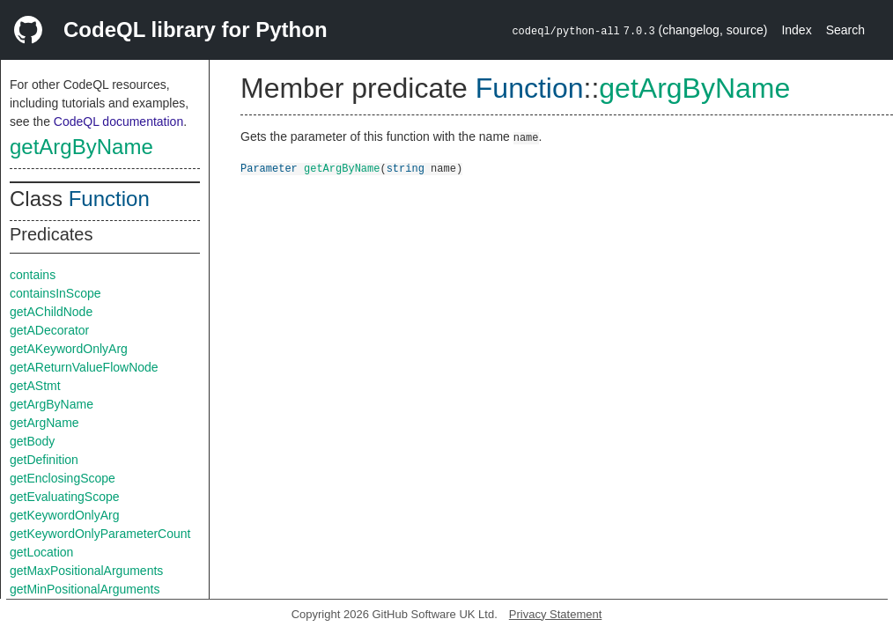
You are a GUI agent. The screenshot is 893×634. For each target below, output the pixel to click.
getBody (32, 441)
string (405, 167)
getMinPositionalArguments (84, 589)
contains (32, 275)
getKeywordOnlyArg (65, 515)
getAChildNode (51, 312)
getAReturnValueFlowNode (84, 367)
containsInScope (55, 293)
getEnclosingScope (62, 478)
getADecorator (49, 330)
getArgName (44, 423)
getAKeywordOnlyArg (69, 349)
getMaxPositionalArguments (86, 571)
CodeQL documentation (118, 121)
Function (109, 198)
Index (796, 30)
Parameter (269, 167)
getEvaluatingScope (65, 497)
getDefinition (44, 460)
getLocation (41, 552)
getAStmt (35, 386)
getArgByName (81, 146)
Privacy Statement (555, 614)
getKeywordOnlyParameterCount (100, 534)
